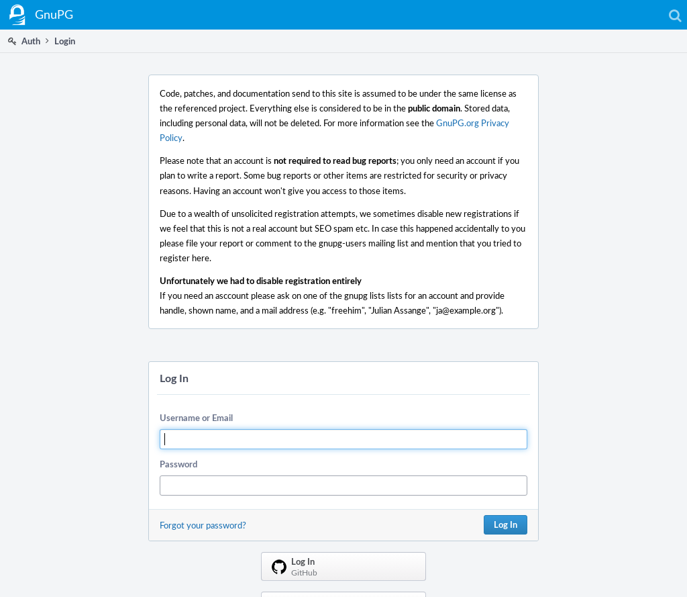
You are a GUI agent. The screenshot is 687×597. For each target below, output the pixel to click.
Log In (505, 524)
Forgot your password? (203, 525)
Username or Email (196, 418)
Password (178, 464)
